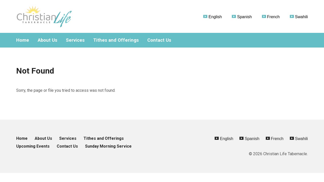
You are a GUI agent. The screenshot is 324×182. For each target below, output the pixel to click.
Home (22, 40)
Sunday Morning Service (108, 146)
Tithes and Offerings (116, 40)
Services (75, 40)
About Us (47, 40)
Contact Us (159, 40)
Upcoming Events (33, 146)
